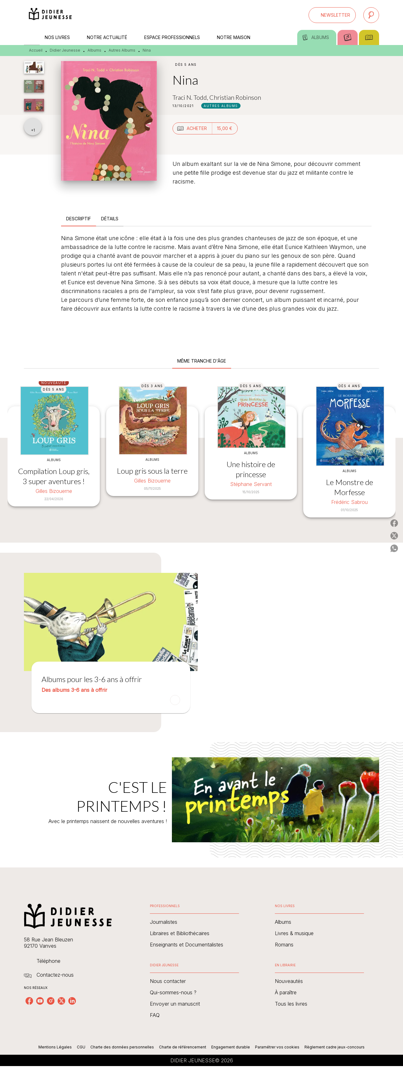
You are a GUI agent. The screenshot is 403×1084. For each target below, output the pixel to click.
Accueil (36, 50)
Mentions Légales (55, 1047)
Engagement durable (230, 1047)
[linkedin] (72, 1001)
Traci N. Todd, (191, 97)
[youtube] (40, 1001)
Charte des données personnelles (122, 1047)
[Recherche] (371, 15)
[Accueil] (50, 15)
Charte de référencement (182, 1047)
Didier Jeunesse (65, 50)
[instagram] (50, 1001)
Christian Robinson (235, 97)
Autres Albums (122, 50)
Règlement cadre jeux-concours (334, 1047)
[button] (332, 15)
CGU (81, 1047)
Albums (94, 50)
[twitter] (61, 1001)
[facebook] (29, 1001)
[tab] (32, 37)
